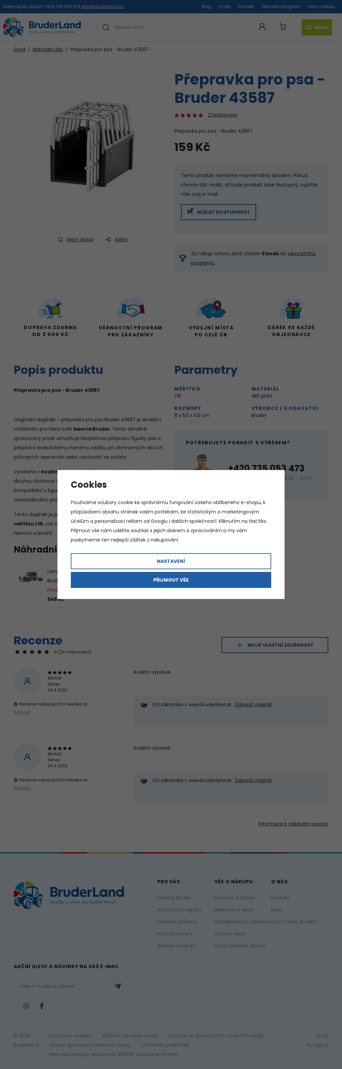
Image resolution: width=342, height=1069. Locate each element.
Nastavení (171, 561)
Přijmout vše (171, 580)
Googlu (159, 521)
